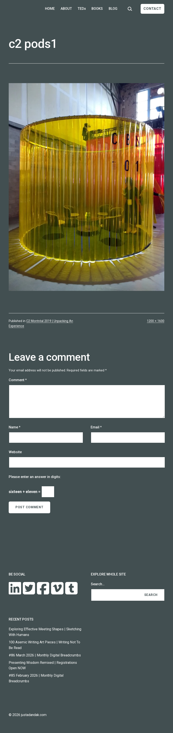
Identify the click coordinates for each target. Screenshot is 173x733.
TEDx (82, 9)
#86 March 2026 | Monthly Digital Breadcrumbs (45, 655)
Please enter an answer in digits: (35, 477)
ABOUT (66, 9)
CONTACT (152, 9)
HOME (50, 9)
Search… (98, 584)
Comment (18, 380)
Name (14, 427)
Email (96, 427)
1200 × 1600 (155, 321)
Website (15, 452)
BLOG (113, 9)
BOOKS (97, 9)
